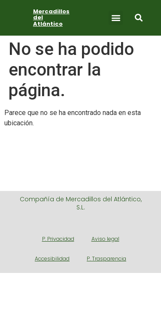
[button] (116, 18)
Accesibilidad (52, 258)
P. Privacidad (58, 238)
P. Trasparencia (106, 258)
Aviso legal (105, 238)
